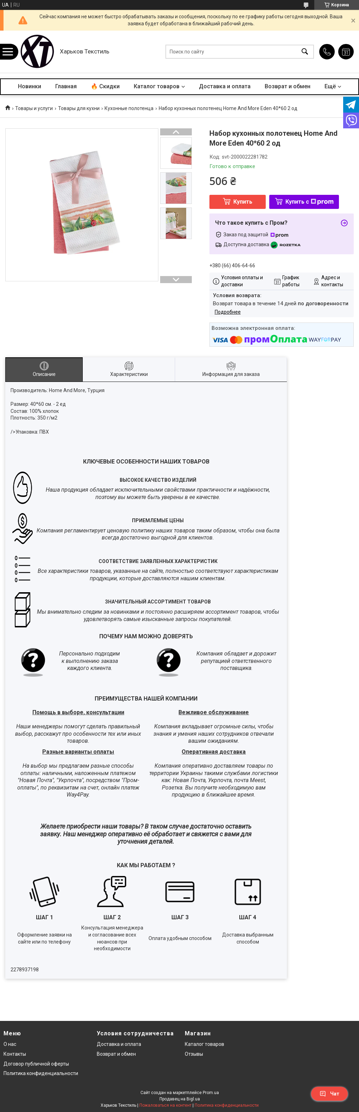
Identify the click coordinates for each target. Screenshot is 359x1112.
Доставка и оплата (225, 86)
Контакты (15, 1054)
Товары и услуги (34, 108)
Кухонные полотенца (129, 108)
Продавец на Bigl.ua (179, 1099)
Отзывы (194, 1054)
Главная (66, 86)
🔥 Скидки (105, 86)
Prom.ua (211, 1092)
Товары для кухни (79, 108)
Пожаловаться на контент (165, 1105)
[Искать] (304, 51)
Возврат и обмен (287, 86)
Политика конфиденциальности (41, 1073)
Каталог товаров (157, 86)
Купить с (309, 201)
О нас (10, 1044)
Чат (329, 1094)
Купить (242, 201)
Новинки (29, 86)
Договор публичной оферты (36, 1064)
